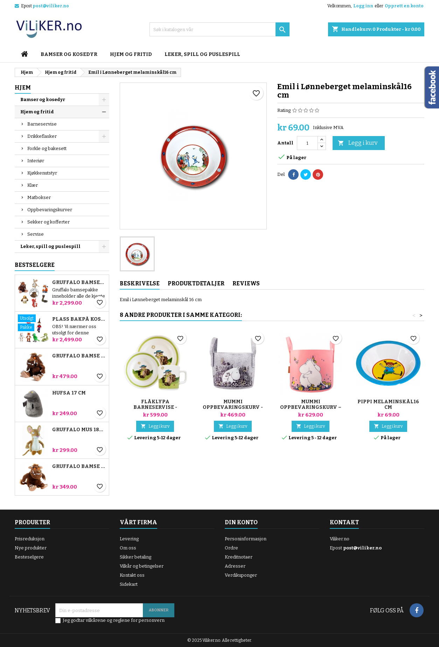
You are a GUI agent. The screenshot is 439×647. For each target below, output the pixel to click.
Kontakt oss (132, 575)
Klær (32, 185)
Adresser (235, 566)
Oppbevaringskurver (49, 209)
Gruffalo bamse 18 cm (79, 466)
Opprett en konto (404, 5)
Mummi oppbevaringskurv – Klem (310, 407)
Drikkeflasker (42, 136)
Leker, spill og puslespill (202, 54)
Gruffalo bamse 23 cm (79, 356)
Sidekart (129, 584)
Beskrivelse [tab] (140, 283)
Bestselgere (35, 265)
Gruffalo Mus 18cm (79, 430)
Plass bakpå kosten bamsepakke (79, 319)
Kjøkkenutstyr (42, 173)
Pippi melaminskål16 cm (388, 404)
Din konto (241, 522)
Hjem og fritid (131, 54)
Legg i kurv (357, 143)
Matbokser (39, 197)
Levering (129, 538)
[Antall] (307, 143)
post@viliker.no (51, 5)
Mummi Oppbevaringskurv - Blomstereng (233, 407)
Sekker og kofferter (48, 222)
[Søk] (219, 29)
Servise (35, 234)
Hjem (23, 87)
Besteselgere (29, 557)
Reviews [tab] (246, 283)
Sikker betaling (135, 557)
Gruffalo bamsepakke (79, 282)
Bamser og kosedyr (69, 54)
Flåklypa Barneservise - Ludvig (155, 407)
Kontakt (344, 522)
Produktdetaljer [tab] (196, 283)
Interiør (35, 160)
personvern (152, 620)
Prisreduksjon (29, 538)
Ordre (231, 547)
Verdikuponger (241, 575)
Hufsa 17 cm (69, 393)
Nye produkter (31, 547)
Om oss (128, 547)
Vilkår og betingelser (141, 566)
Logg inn (363, 5)
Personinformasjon (245, 538)
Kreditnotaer (238, 557)
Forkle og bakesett (47, 148)
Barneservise (42, 124)
